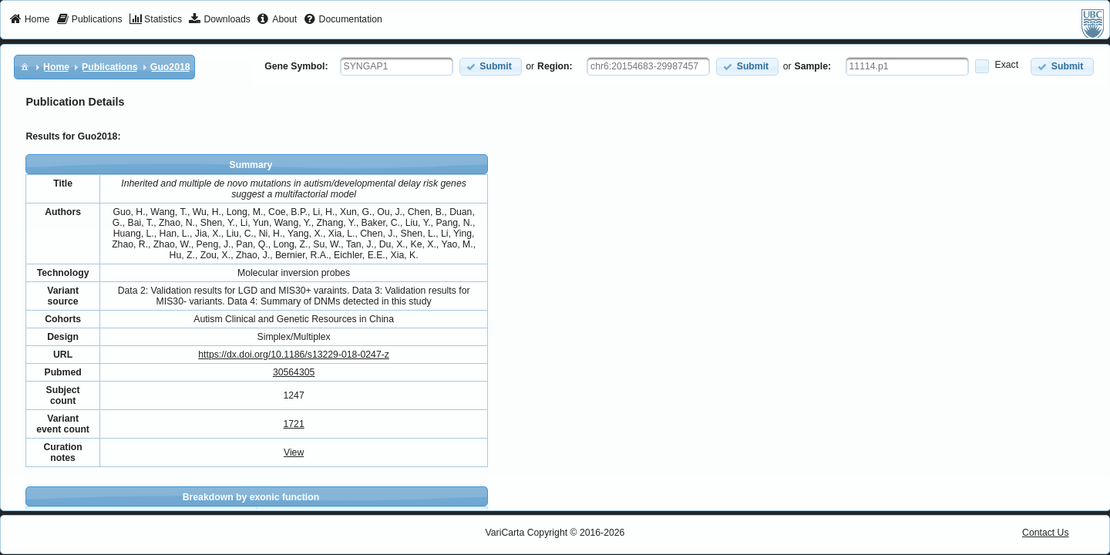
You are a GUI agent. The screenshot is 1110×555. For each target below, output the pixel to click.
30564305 (293, 372)
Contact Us (1045, 532)
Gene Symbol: (296, 66)
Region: (555, 66)
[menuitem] (29, 20)
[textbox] (396, 66)
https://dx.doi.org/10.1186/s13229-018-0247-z (293, 354)
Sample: (813, 66)
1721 (293, 424)
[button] (490, 67)
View (294, 452)
